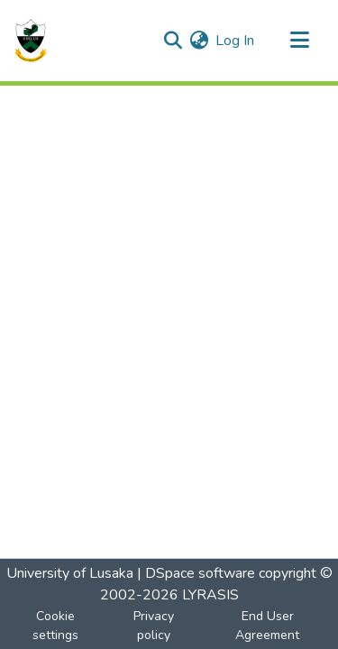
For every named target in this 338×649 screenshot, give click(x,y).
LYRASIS (210, 595)
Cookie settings (55, 626)
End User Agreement (267, 626)
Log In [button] (235, 40)
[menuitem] (198, 40)
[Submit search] (172, 40)
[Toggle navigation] (299, 40)
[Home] (31, 40)
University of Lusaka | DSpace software (130, 573)
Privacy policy (153, 626)
